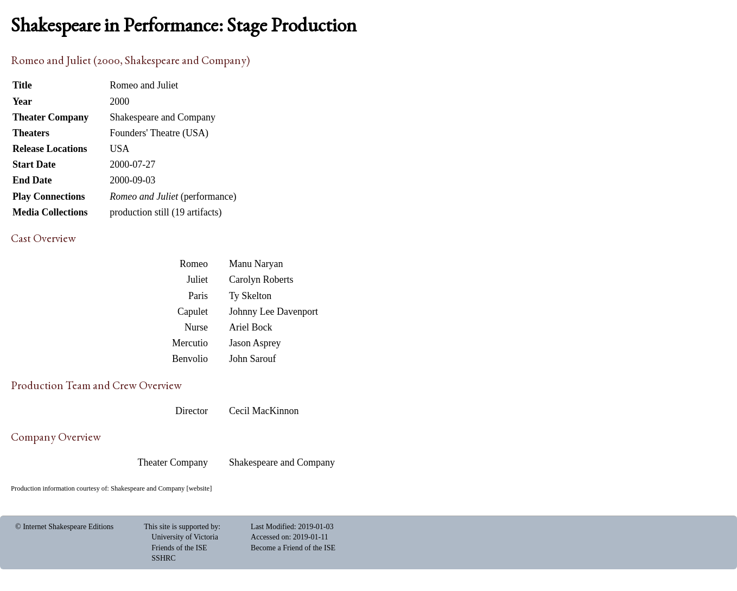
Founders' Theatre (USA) (159, 133)
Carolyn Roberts (261, 279)
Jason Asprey (255, 343)
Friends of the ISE (179, 548)
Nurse (196, 327)
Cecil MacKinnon (263, 410)
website (199, 488)
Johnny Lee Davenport (273, 311)
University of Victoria (184, 537)
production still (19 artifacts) (165, 212)
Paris (198, 295)
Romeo (194, 263)
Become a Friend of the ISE (293, 548)
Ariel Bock (250, 327)
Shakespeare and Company (282, 462)
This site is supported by (181, 527)
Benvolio (190, 358)
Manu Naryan (256, 263)
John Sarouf (252, 358)
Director (191, 410)
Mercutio (190, 343)
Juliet (197, 279)
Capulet (192, 311)
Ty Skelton (250, 295)
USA (119, 148)
